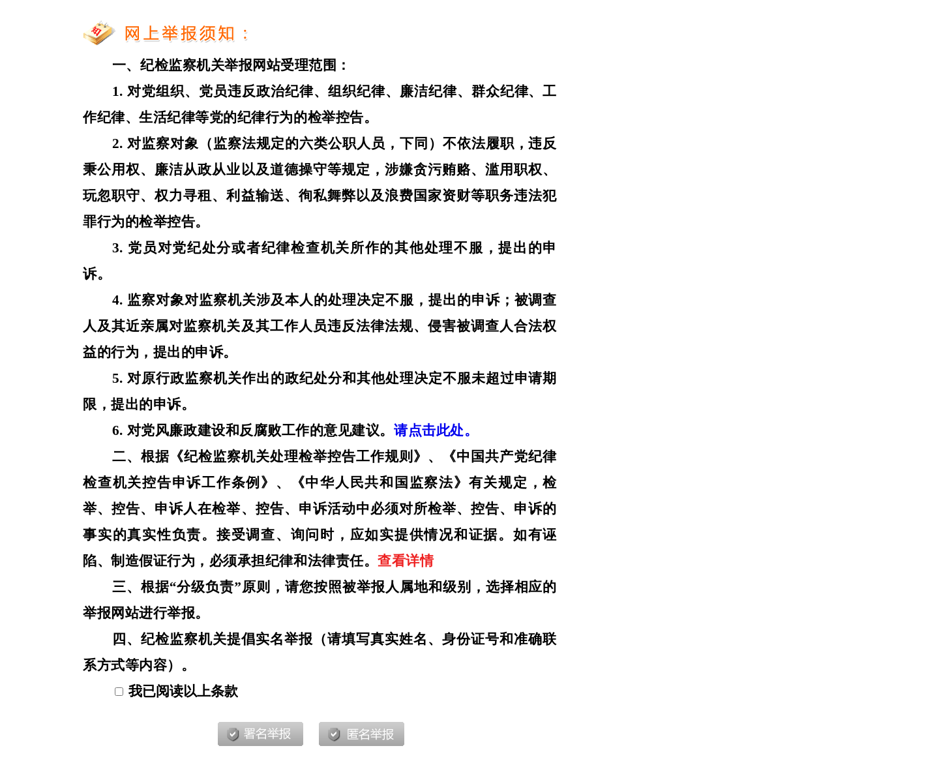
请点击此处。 (436, 430)
